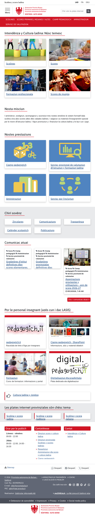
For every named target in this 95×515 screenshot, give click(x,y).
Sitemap (10, 467)
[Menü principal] (8, 10)
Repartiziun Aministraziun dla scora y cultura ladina (48, 452)
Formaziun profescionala (19, 94)
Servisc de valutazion (17, 24)
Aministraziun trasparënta (54, 477)
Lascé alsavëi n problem (53, 480)
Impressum (41, 501)
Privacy (52, 501)
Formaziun (12, 378)
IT (82, 2)
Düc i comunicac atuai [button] (78, 299)
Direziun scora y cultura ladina (48, 434)
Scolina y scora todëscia (44, 417)
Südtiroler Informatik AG (25, 493)
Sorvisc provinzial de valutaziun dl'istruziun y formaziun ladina (68, 166)
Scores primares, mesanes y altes (33, 19)
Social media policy (76, 501)
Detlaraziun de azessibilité (21, 501)
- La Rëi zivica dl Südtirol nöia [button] (71, 493)
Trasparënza (77, 221)
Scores (54, 63)
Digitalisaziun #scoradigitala (66, 378)
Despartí (56, 468)
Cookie (62, 501)
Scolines (10, 19)
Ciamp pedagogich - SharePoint (68, 342)
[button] (70, 484)
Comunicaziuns (47, 221)
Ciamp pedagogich (62, 19)
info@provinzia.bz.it (19, 486)
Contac (71, 477)
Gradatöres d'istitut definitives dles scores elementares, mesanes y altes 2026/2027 (17, 267)
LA (76, 2)
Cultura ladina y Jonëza (26, 394)
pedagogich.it (13, 342)
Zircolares (17, 221)
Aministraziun (81, 19)
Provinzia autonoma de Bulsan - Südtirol (21, 478)
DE (88, 2)
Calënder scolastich (18, 230)
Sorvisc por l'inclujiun (62, 198)
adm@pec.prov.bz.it (17, 488)
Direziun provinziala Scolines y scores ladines (46, 443)
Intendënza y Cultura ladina (77, 434)
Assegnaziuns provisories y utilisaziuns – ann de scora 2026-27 (76, 283)
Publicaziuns (47, 230)
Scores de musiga (60, 94)
